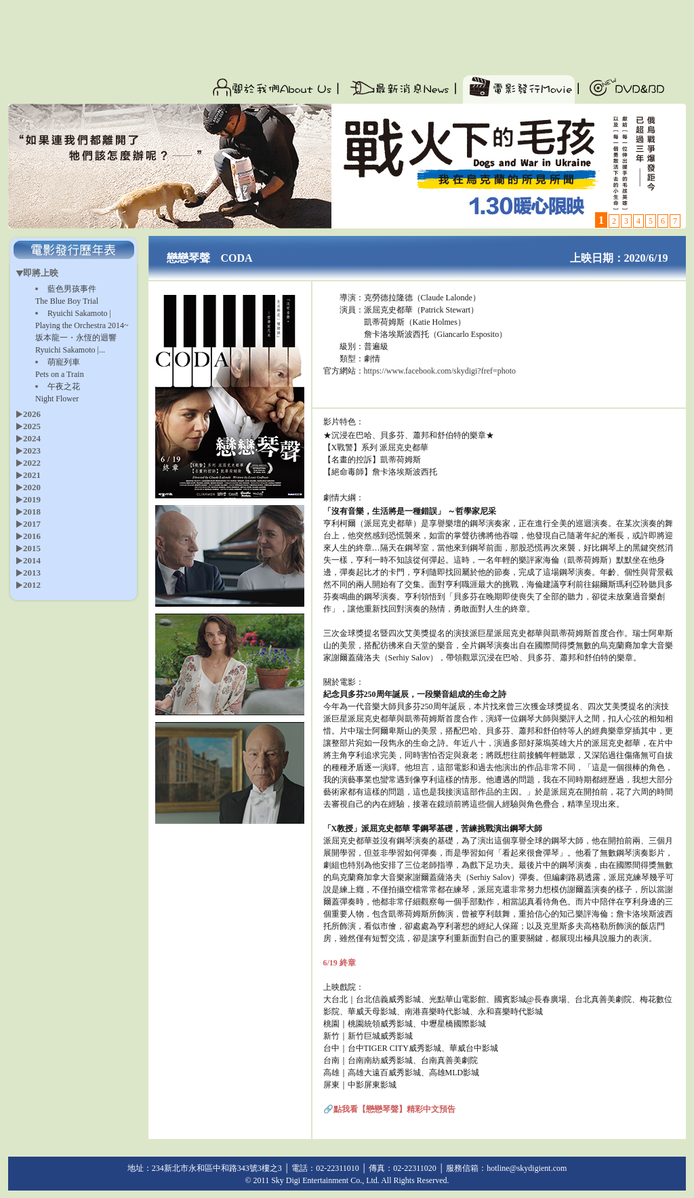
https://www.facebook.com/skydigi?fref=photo (440, 371)
